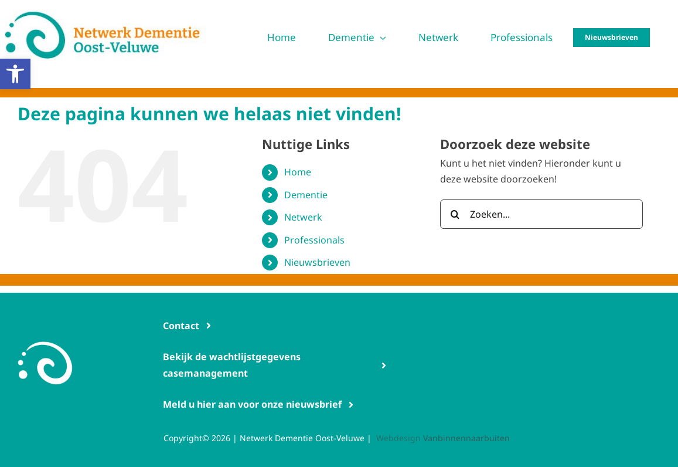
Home (297, 171)
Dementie (306, 194)
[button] (15, 74)
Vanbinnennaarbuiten (466, 438)
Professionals (314, 240)
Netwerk (303, 217)
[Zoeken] (454, 214)
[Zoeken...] (541, 214)
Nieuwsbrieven (317, 262)
